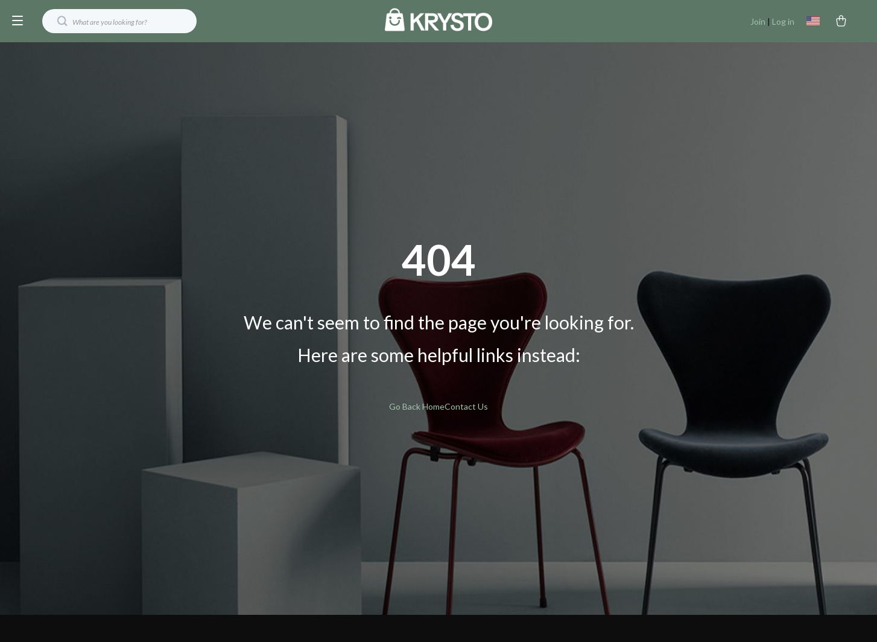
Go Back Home (417, 406)
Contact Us (466, 406)
